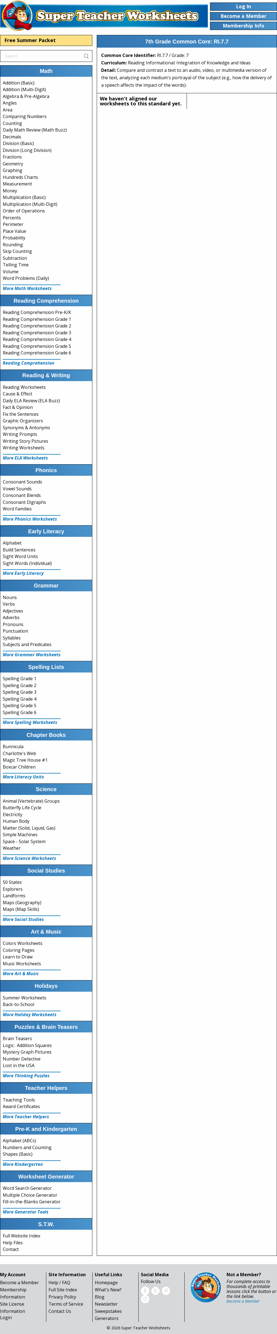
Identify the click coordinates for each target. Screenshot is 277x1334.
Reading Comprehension (28, 363)
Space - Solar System (24, 841)
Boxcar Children (19, 767)
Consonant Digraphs (24, 502)
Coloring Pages (18, 950)
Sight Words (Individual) (27, 563)
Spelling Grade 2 (19, 685)
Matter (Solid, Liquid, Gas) (29, 828)
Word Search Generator (27, 1188)
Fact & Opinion (18, 407)
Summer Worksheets (24, 998)
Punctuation (15, 631)
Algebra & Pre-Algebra (26, 96)
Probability (14, 238)
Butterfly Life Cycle (22, 808)
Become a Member (19, 1283)
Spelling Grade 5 (19, 705)
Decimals (12, 137)
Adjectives (13, 611)
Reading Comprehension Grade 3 (37, 333)
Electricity (12, 814)
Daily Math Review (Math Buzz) (35, 130)
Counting (12, 123)
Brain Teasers (17, 1038)
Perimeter (13, 224)
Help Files (13, 1243)
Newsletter (106, 1304)
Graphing (12, 170)
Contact (11, 1249)
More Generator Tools (26, 1212)
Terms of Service (66, 1304)
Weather (12, 848)
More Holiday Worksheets (30, 1015)
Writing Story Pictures (25, 441)
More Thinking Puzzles (26, 1076)
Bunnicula (13, 746)
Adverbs (11, 617)
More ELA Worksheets (25, 458)
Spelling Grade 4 (19, 699)
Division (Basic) (18, 143)
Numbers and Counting (27, 1147)
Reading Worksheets (24, 387)
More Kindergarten (23, 1164)
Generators (107, 1318)
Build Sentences (19, 550)
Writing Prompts (20, 434)
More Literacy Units (23, 777)
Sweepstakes (108, 1311)
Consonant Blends (22, 495)
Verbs (9, 604)
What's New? (108, 1290)
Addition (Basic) (18, 83)
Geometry (13, 164)
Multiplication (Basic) (24, 197)
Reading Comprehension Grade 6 (37, 353)
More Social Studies (23, 919)
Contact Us (60, 1311)
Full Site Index (63, 1290)
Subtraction (15, 258)
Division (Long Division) (27, 150)
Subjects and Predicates (27, 644)
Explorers (13, 889)
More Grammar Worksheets (32, 655)
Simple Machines (20, 835)
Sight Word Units (20, 556)
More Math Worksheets (27, 288)
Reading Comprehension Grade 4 (37, 339)
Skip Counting (17, 251)
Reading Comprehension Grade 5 (37, 346)
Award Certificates (21, 1106)
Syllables (12, 638)
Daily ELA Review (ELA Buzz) (31, 401)
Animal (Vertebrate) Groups (31, 801)
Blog (99, 1297)
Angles (10, 103)
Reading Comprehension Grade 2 (37, 326)
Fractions (12, 157)
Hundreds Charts (20, 177)
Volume (10, 272)
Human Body (16, 821)
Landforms (14, 896)
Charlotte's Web (19, 753)
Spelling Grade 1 (19, 679)
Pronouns (13, 624)
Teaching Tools (19, 1100)
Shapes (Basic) (18, 1154)
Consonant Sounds (22, 482)
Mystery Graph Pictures (27, 1052)
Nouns (10, 597)
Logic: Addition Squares (27, 1045)
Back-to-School (18, 1004)
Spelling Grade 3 (19, 692)
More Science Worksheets (29, 858)
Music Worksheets (22, 964)
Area (7, 110)
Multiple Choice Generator (30, 1195)
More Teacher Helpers (26, 1117)
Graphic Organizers (23, 421)
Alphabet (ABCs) (19, 1141)
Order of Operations (24, 211)
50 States (12, 882)
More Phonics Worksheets (30, 519)
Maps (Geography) (22, 903)
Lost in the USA (18, 1065)
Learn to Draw (18, 957)
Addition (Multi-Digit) (24, 89)
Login (6, 1317)
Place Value (14, 231)
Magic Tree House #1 (25, 760)
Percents (12, 218)
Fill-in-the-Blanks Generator (32, 1202)
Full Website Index (21, 1236)
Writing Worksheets (23, 448)
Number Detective (22, 1059)
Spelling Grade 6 (19, 712)
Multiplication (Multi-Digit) (30, 204)
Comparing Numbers (25, 116)
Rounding (13, 245)
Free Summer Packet (30, 40)
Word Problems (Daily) (26, 278)
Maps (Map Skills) (21, 909)
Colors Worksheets (22, 943)
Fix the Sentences (21, 414)
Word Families (17, 509)
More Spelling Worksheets (30, 722)
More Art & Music (21, 974)
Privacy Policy (62, 1297)
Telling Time (16, 265)
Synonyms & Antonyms (26, 428)
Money (10, 191)
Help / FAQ (59, 1283)
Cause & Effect (17, 394)
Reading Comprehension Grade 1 (37, 319)
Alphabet (12, 543)
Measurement (17, 184)
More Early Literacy (23, 573)
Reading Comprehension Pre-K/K (37, 312)
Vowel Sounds (17, 489)
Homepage (106, 1283)
